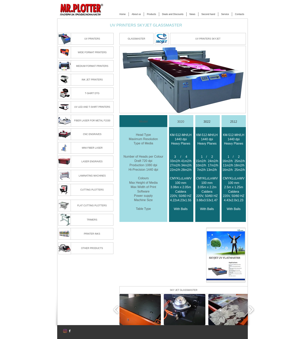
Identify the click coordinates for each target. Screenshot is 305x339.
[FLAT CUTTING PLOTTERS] (92, 205)
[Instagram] (65, 331)
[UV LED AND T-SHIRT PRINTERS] (92, 107)
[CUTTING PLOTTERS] (92, 190)
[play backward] (116, 309)
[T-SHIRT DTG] (92, 93)
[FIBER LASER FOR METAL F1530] (92, 121)
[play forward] (251, 309)
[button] (136, 39)
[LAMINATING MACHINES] (92, 176)
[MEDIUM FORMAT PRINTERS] (92, 66)
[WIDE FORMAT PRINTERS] (92, 52)
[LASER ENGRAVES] (92, 162)
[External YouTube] (161, 255)
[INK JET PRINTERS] (92, 80)
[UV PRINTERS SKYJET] (208, 39)
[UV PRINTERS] (92, 39)
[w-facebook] (70, 331)
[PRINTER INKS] (92, 234)
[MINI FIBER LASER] (92, 148)
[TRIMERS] (92, 220)
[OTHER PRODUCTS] (92, 248)
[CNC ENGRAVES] (92, 134)
